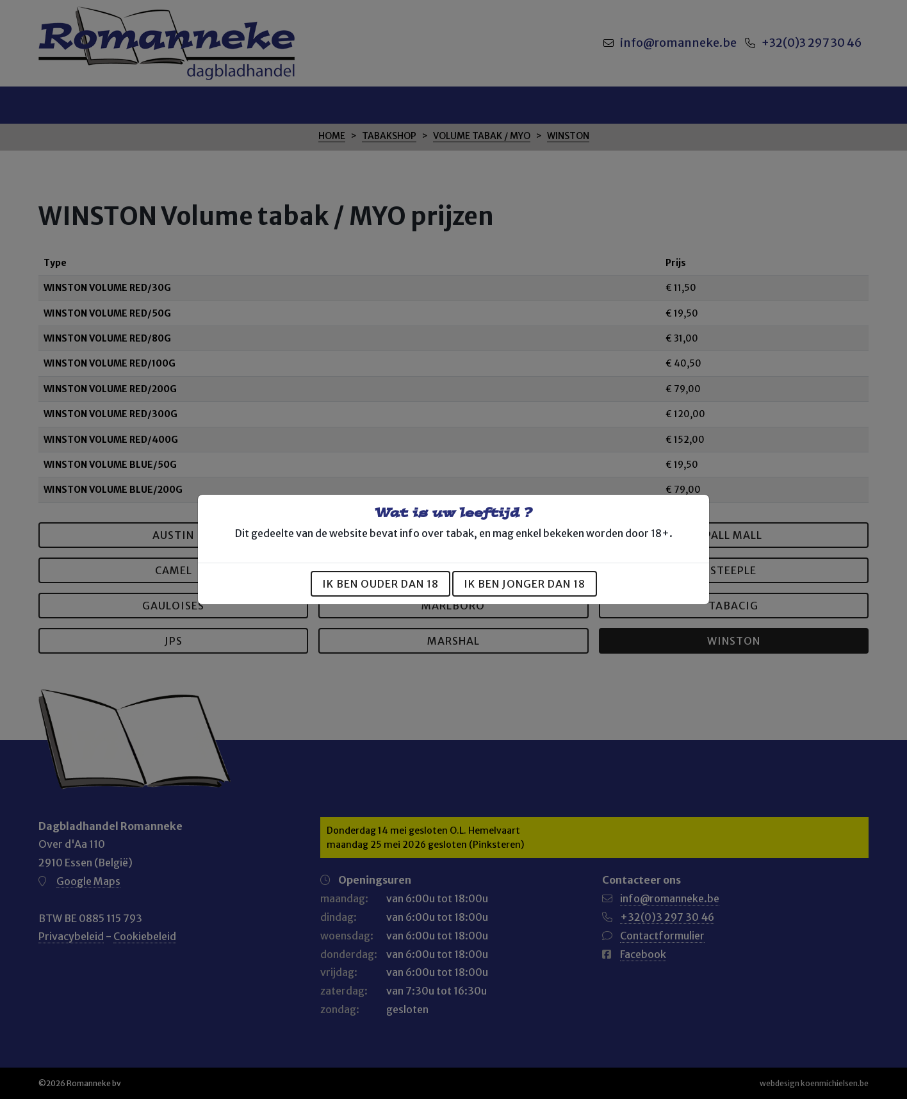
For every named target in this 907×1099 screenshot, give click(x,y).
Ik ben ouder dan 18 (380, 583)
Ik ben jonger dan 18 (524, 583)
